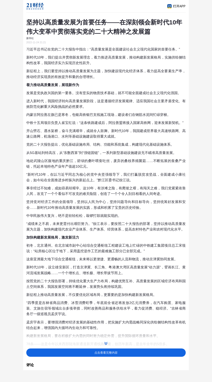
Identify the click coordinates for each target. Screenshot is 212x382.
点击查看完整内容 (106, 352)
